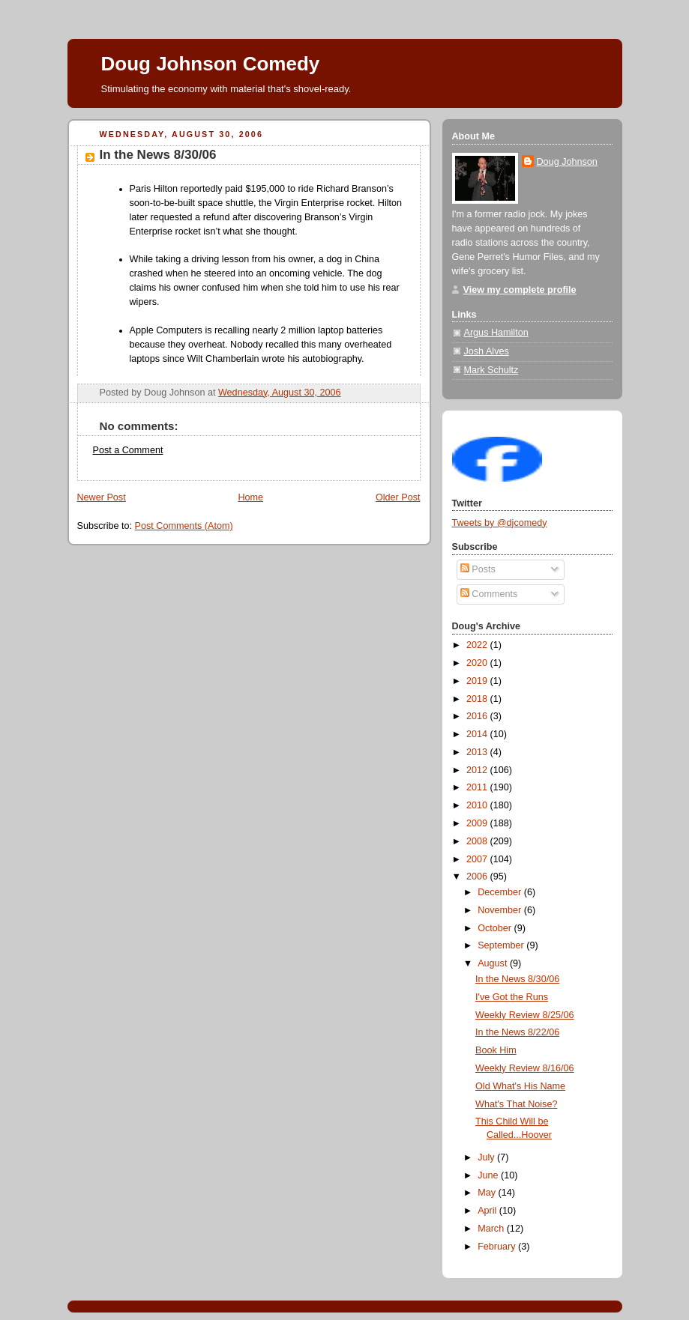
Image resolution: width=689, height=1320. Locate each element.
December (501, 892)
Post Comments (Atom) (184, 526)
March (492, 1228)
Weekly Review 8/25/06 (524, 1015)
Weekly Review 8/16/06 (524, 1068)
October (496, 928)
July (487, 1157)
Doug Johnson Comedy (210, 63)
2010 (478, 805)
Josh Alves (486, 351)
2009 (478, 823)
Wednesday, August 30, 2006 (279, 392)
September (502, 945)
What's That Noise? (516, 1104)
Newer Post (101, 497)
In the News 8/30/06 (158, 155)
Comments (488, 594)
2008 (478, 841)
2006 (478, 876)
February (498, 1246)
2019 (478, 681)
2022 (478, 645)
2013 (478, 752)
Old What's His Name (520, 1086)
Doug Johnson (567, 162)
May (488, 1192)
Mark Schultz (491, 370)
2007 (478, 859)
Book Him (496, 1050)
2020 (478, 663)
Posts (478, 569)
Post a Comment (128, 450)
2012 (478, 770)
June (489, 1175)
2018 (478, 699)
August (494, 963)
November (501, 910)
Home (250, 497)
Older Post (398, 497)
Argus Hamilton (496, 332)
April (488, 1210)
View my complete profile (520, 290)
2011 (478, 787)
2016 (478, 716)
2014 (478, 734)
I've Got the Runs (511, 997)
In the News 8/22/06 (517, 1032)
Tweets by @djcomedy (499, 523)
